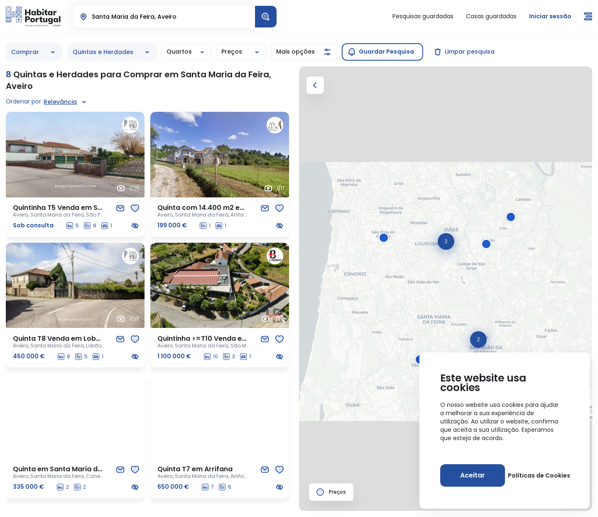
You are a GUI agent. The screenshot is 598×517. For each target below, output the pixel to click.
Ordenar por (23, 101)
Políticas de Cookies (539, 475)
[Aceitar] (472, 475)
